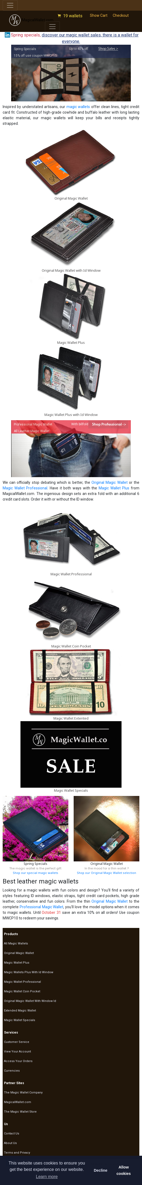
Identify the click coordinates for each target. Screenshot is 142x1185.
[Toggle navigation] (10, 5)
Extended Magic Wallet (20, 1010)
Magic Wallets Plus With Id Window (28, 972)
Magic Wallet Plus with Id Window (71, 414)
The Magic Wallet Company (23, 1092)
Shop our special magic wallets (35, 873)
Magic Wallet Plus (71, 342)
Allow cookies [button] (123, 1170)
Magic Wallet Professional (25, 488)
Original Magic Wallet (71, 198)
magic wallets (78, 107)
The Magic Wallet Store (20, 1111)
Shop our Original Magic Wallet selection (106, 873)
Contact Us (11, 1133)
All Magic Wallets (16, 943)
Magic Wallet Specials (71, 790)
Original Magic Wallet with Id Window (71, 270)
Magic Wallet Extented (71, 718)
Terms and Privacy (17, 1152)
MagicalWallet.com (31, 20)
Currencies (12, 1070)
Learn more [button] (47, 1176)
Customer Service (16, 1042)
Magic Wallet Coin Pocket (71, 646)
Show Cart (98, 15)
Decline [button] (100, 1170)
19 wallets (73, 15)
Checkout (121, 15)
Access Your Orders (18, 1061)
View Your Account (17, 1051)
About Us (10, 1143)
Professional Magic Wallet (42, 907)
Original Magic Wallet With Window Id (30, 1001)
